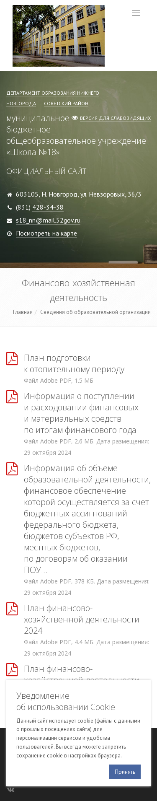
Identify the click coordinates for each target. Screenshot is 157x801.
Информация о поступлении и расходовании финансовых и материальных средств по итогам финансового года (81, 412)
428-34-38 (48, 207)
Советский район (66, 103)
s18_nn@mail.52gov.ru (48, 220)
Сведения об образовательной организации (95, 312)
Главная (23, 312)
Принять (125, 771)
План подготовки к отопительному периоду (74, 363)
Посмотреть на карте (46, 233)
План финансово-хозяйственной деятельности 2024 (81, 619)
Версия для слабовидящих (115, 118)
